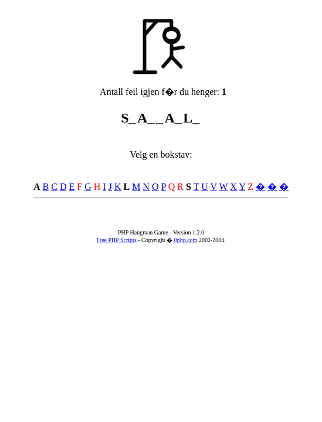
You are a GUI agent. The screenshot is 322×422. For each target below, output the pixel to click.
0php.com (186, 240)
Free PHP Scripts (116, 240)
